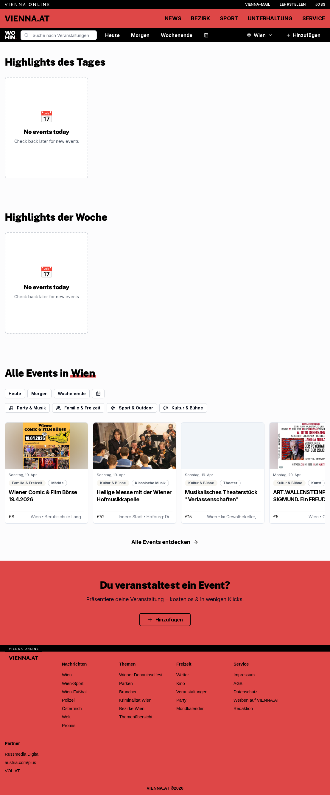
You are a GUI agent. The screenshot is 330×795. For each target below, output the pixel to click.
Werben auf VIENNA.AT (256, 700)
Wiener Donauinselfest (140, 674)
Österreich (72, 708)
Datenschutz (245, 691)
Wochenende (176, 35)
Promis (68, 725)
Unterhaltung (270, 18)
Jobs (320, 4)
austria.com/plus (20, 762)
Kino (180, 683)
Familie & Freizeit (78, 407)
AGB (238, 683)
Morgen (140, 35)
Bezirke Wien (131, 708)
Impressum (244, 674)
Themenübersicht (135, 716)
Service (313, 18)
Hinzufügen (303, 35)
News (173, 18)
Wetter (182, 674)
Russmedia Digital (22, 754)
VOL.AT (12, 770)
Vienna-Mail (257, 4)
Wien (260, 35)
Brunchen (128, 691)
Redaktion (243, 708)
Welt (66, 716)
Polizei (68, 700)
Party (181, 700)
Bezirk (200, 18)
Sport (229, 18)
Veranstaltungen (191, 691)
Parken (126, 683)
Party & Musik (27, 407)
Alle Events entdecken (165, 542)
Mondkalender (190, 708)
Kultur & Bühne (183, 407)
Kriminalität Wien (135, 700)
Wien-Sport (72, 683)
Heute (112, 35)
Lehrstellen (293, 4)
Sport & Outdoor (131, 407)
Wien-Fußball (75, 691)
